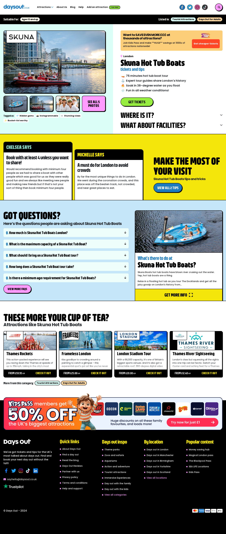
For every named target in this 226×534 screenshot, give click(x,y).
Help (81, 7)
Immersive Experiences (117, 477)
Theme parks (112, 449)
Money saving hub (199, 449)
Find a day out (70, 454)
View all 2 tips (167, 188)
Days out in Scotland (158, 472)
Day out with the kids (116, 489)
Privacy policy (70, 477)
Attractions (45, 7)
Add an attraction (103, 7)
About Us (61, 7)
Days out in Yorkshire (158, 466)
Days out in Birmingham (160, 460)
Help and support (72, 488)
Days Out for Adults (210, 19)
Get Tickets (136, 102)
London (127, 56)
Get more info (178, 294)
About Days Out (71, 448)
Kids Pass (194, 472)
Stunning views (70, 115)
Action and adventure (117, 466)
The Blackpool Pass (200, 460)
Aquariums (111, 460)
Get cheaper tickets (206, 43)
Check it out (43, 373)
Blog (72, 7)
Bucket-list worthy (16, 120)
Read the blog (70, 460)
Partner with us (70, 471)
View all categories (115, 494)
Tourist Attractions (183, 19)
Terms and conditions (74, 482)
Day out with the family (118, 483)
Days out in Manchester (160, 455)
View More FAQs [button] (17, 289)
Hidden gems (25, 115)
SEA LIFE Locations (199, 466)
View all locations (157, 477)
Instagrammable (47, 115)
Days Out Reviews (72, 465)
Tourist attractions (115, 472)
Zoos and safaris (114, 455)
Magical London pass (201, 455)
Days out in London (157, 449)
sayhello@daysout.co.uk (20, 479)
